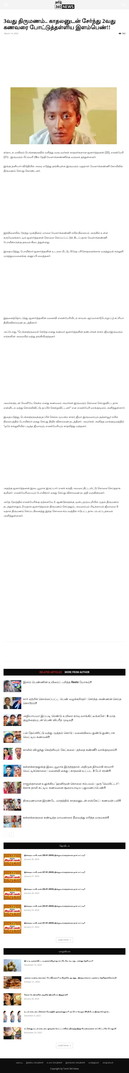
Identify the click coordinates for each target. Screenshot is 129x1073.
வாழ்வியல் (64, 951)
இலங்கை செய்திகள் (75, 1062)
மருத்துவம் (93, 1062)
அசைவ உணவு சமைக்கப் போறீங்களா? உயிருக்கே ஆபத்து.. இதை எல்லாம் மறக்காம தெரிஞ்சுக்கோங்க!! (70, 978)
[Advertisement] (64, 62)
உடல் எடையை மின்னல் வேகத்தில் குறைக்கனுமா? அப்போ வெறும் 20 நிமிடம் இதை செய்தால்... (67, 1012)
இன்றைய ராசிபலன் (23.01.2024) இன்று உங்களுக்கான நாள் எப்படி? (54, 906)
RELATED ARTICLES (51, 672)
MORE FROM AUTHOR (77, 672)
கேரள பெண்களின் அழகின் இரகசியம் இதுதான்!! (46, 995)
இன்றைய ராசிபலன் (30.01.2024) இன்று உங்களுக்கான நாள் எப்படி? (54, 855)
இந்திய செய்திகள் (34, 1062)
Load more (64, 939)
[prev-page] (6, 834)
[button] (6, 5)
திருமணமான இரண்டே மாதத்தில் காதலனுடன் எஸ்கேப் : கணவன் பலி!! (72, 800)
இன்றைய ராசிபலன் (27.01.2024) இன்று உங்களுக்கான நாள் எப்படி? (54, 872)
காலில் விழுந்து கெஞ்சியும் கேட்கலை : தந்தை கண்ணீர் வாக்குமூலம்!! (70, 750)
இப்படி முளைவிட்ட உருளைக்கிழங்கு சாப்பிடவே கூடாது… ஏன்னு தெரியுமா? (58, 961)
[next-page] (11, 834)
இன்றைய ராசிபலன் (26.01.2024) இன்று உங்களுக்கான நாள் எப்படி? (54, 889)
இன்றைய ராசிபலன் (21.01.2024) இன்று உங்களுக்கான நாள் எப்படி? (54, 923)
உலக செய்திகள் (54, 1062)
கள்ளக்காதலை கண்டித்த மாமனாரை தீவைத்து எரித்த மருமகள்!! (66, 817)
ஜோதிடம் (64, 846)
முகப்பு (19, 1062)
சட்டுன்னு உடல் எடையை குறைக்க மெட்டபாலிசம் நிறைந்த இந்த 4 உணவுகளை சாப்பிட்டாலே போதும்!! (70, 1029)
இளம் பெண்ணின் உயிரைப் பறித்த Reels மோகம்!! (57, 682)
